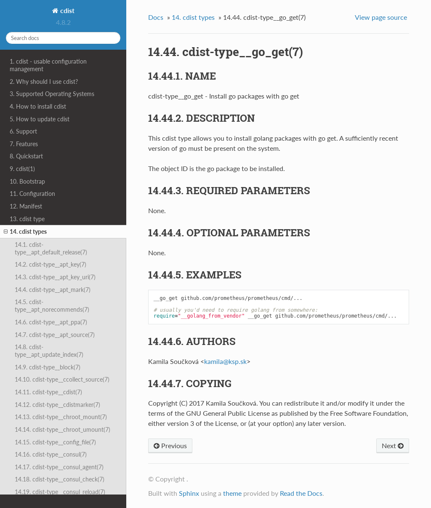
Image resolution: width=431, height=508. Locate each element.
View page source (381, 17)
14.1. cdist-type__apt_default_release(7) (51, 248)
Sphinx (189, 493)
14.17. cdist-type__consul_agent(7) (59, 467)
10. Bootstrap (27, 181)
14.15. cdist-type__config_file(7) (55, 442)
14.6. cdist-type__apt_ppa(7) (51, 322)
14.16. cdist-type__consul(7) (51, 454)
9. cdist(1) (22, 168)
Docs (155, 17)
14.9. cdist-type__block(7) (47, 367)
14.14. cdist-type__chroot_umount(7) (62, 429)
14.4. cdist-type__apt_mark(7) (52, 289)
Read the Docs (301, 493)
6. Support (23, 131)
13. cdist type (27, 218)
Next (393, 445)
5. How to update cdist (39, 119)
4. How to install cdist (38, 106)
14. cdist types (25, 231)
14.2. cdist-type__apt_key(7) (50, 264)
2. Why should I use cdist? (44, 81)
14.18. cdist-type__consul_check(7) (59, 479)
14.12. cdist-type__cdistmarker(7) (57, 404)
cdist (66, 10)
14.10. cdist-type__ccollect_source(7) (62, 379)
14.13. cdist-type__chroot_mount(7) (61, 416)
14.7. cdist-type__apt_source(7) (55, 334)
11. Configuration (32, 193)
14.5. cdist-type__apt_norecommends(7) (52, 305)
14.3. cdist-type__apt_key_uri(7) (55, 277)
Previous (170, 445)
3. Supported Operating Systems (52, 93)
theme (232, 493)
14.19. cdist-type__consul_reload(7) (60, 491)
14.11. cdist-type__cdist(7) (48, 392)
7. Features (24, 143)
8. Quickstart (26, 156)
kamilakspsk (225, 361)
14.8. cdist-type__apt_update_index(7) (49, 350)
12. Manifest (26, 206)
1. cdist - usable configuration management (48, 65)
